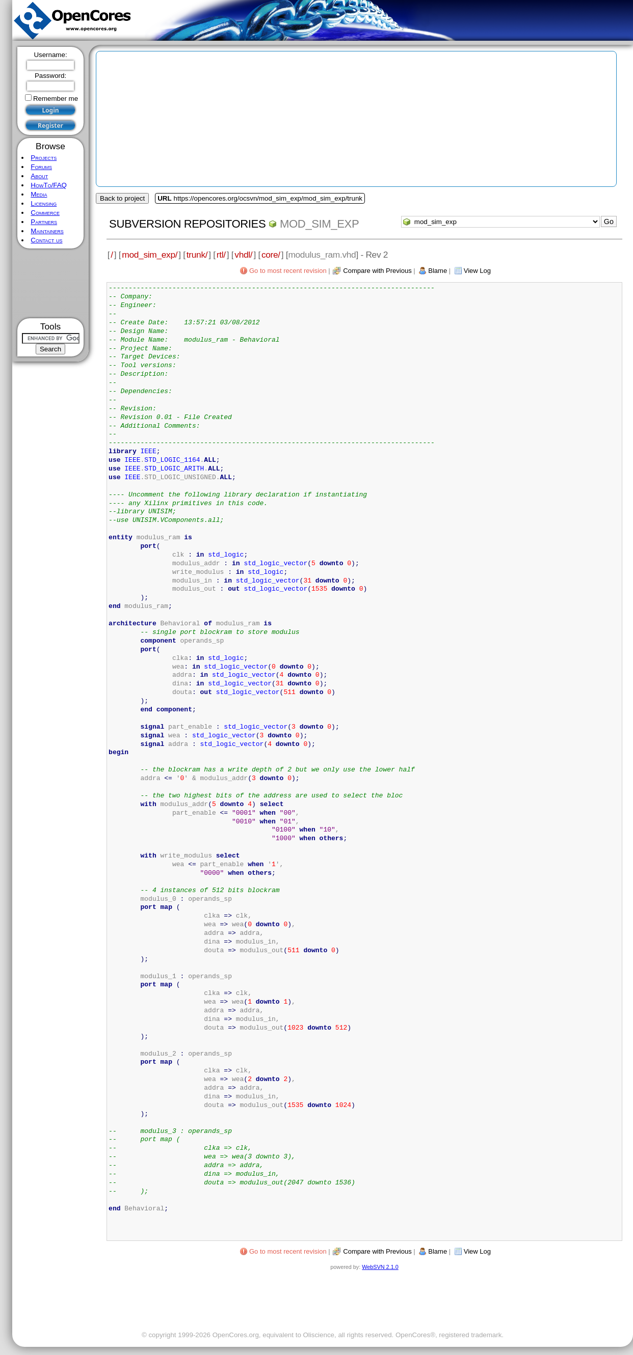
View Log (477, 270)
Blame (437, 270)
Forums (41, 167)
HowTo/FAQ (49, 185)
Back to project (122, 198)
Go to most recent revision (288, 270)
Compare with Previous (377, 270)
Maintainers (47, 231)
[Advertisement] (51, 283)
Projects (44, 157)
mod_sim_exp (319, 223)
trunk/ (197, 255)
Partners (44, 222)
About (39, 176)
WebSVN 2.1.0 (380, 1267)
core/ (270, 255)
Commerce (45, 212)
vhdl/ (243, 255)
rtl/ (221, 255)
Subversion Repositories (187, 223)
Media (39, 194)
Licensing (44, 203)
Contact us (46, 240)
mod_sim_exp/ (149, 255)
